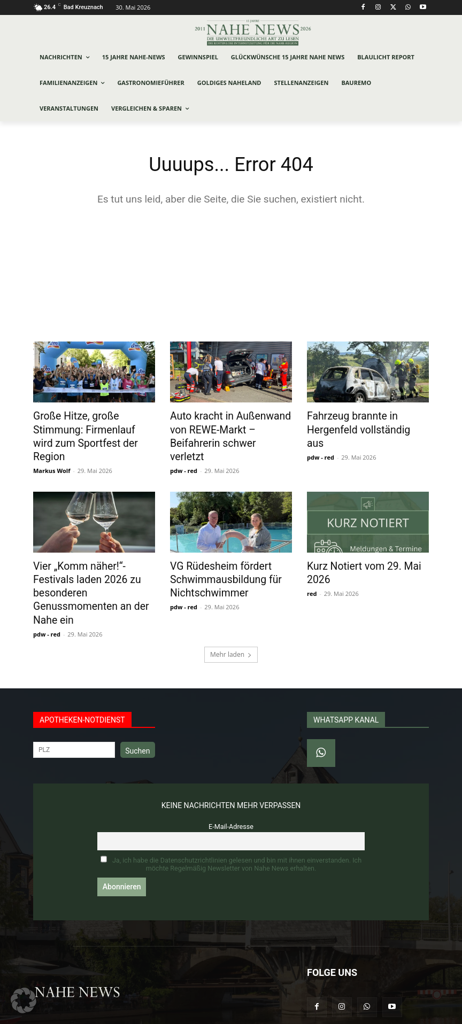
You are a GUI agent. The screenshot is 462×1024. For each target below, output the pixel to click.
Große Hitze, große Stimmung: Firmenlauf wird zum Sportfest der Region (94, 429)
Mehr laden (231, 617)
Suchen (137, 713)
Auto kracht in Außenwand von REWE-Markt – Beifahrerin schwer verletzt (230, 429)
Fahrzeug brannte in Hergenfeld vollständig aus (360, 423)
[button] (23, 1000)
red (312, 573)
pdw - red (183, 453)
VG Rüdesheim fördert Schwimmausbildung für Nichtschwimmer (219, 560)
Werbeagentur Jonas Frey (178, 1014)
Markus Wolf (51, 453)
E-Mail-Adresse (231, 789)
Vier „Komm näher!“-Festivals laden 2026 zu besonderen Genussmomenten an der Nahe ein (91, 566)
